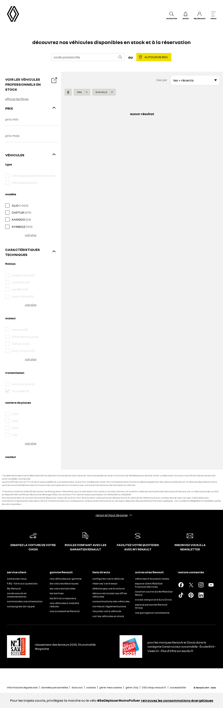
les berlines (57, 593)
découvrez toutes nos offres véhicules (109, 595)
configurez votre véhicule (108, 578)
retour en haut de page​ (112, 515)
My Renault (14, 588)
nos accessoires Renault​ (65, 611)
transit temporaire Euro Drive (153, 599)
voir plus (30, 235)
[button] (82, 92)
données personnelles (54, 687)
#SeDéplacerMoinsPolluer (118, 700)
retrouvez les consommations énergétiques (177, 700)
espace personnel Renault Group (151, 606)
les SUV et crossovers (63, 598)
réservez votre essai (104, 583)
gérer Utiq (131, 687)
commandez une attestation (24, 601)
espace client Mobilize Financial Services (148, 585)
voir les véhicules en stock (108, 616)
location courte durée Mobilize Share (153, 593)
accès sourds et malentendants (17, 595)
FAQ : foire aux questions (22, 583)
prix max (12, 136)
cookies (91, 687)
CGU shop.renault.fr (154, 687)
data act (77, 687)
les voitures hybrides (62, 588)
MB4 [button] (79, 92)
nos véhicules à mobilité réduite (64, 604)
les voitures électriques (64, 583)
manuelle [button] (101, 92)
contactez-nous (17, 578)
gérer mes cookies (110, 687)
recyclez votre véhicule (106, 611)
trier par (161, 80)
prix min (12, 119)
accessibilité (178, 687)
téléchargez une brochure (108, 588)
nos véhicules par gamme (65, 578)
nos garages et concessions (152, 612)
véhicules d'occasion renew (152, 578)
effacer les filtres (17, 99)
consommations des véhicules (111, 601)
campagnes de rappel (21, 606)
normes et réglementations (109, 606)
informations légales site (22, 687)
